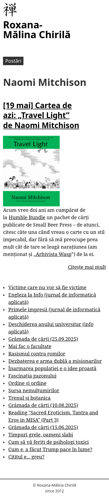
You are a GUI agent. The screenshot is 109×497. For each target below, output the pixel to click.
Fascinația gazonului (32, 375)
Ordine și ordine (27, 383)
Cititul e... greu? (26, 456)
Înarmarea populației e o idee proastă (52, 368)
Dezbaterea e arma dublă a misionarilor (55, 361)
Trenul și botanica (29, 397)
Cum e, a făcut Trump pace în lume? (50, 449)
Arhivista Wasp (53, 254)
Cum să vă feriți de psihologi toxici (48, 442)
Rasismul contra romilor (36, 353)
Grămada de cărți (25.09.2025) (43, 339)
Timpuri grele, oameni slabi (40, 434)
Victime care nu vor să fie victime (47, 287)
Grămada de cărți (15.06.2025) (43, 427)
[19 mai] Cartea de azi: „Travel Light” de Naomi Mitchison (41, 115)
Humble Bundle (27, 217)
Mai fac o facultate (30, 346)
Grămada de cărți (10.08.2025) (43, 405)
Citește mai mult (87, 267)
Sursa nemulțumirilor (33, 390)
